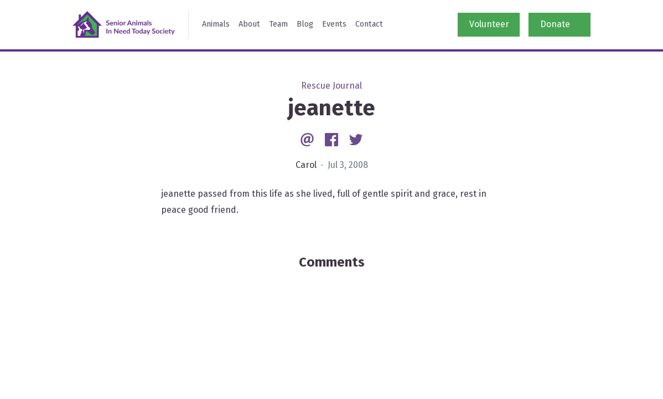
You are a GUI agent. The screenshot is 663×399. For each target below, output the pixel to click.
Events (334, 24)
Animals (216, 24)
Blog (305, 24)
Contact (369, 24)
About (249, 24)
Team (278, 24)
